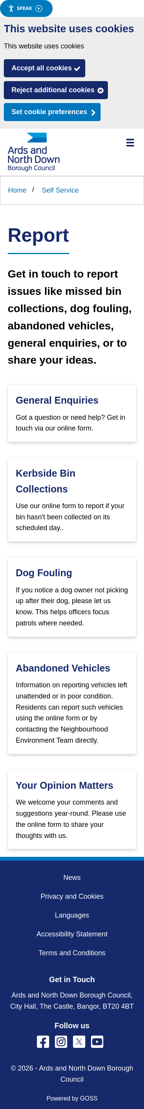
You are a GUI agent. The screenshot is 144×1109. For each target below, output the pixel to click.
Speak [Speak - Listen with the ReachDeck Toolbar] (25, 8)
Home (17, 190)
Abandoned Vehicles (63, 668)
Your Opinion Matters (64, 785)
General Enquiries (57, 400)
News (72, 877)
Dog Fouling (44, 572)
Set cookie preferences (49, 112)
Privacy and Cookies (71, 896)
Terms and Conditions (71, 953)
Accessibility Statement (72, 934)
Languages (72, 915)
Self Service (60, 190)
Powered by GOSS (72, 1098)
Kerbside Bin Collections (45, 481)
